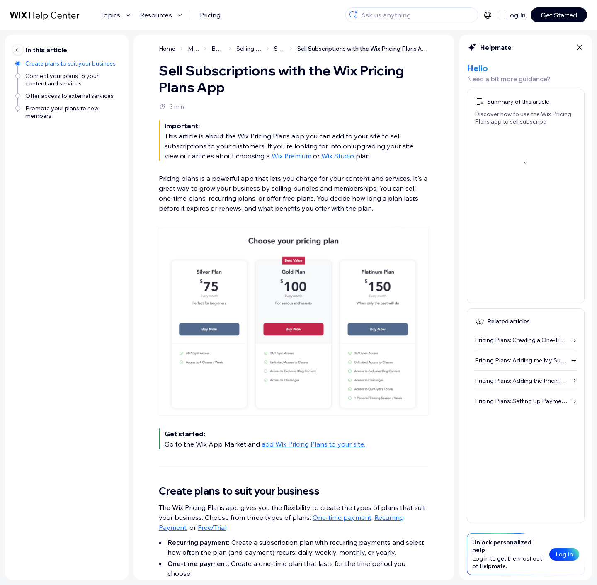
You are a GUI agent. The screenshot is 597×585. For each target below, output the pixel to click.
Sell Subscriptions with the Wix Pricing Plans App (363, 48)
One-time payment (342, 517)
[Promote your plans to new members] (68, 111)
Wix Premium (291, 156)
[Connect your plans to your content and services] (68, 79)
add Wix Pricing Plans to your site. (313, 444)
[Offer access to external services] (68, 96)
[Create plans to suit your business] (68, 63)
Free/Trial (212, 527)
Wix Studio (337, 156)
